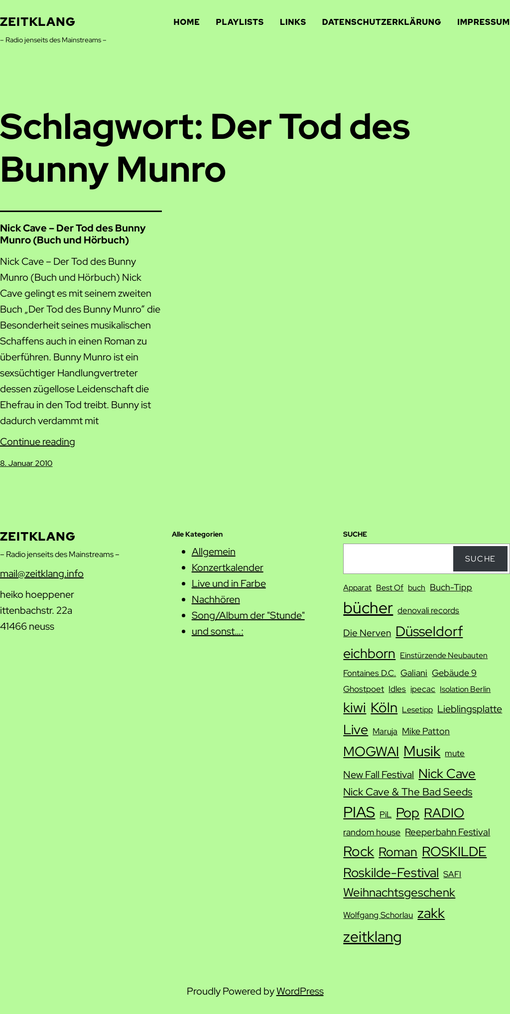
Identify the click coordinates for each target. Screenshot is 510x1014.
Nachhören (216, 599)
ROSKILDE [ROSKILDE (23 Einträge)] (454, 851)
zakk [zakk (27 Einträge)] (431, 912)
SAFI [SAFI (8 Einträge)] (452, 874)
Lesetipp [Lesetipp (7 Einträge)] (417, 709)
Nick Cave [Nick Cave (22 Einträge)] (447, 773)
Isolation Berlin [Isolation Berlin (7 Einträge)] (465, 689)
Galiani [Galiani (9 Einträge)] (413, 673)
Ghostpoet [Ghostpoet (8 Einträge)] (363, 688)
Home (187, 22)
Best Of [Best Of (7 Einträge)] (389, 587)
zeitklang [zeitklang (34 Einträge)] (372, 936)
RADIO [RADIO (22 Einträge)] (444, 812)
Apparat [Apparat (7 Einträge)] (357, 587)
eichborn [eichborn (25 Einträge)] (369, 653)
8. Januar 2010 (26, 463)
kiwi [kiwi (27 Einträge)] (354, 707)
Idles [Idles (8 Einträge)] (397, 688)
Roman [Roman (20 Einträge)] (398, 851)
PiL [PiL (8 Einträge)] (385, 814)
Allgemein (214, 551)
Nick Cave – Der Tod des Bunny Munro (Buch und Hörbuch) (73, 234)
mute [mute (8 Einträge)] (455, 753)
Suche (480, 559)
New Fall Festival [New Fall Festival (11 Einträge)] (378, 774)
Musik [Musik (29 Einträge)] (421, 751)
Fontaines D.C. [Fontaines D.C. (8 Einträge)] (369, 673)
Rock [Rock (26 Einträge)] (358, 851)
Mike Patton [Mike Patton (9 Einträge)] (426, 731)
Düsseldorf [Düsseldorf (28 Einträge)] (429, 631)
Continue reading (37, 441)
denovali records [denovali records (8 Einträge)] (428, 610)
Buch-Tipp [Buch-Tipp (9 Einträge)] (451, 587)
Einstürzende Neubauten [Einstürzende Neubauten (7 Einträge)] (444, 655)
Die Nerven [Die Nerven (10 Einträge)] (367, 633)
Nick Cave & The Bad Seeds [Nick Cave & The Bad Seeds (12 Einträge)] (407, 791)
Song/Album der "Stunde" (248, 615)
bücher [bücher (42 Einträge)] (368, 607)
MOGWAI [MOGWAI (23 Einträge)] (371, 751)
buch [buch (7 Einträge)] (416, 587)
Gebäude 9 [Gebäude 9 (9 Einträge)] (454, 673)
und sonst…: (218, 631)
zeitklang (38, 21)
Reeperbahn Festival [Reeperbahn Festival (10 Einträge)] (447, 832)
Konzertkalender (227, 567)
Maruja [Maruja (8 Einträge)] (385, 731)
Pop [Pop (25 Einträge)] (407, 812)
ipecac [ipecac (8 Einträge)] (422, 688)
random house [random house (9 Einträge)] (371, 832)
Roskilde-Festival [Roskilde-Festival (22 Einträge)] (391, 872)
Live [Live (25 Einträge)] (355, 729)
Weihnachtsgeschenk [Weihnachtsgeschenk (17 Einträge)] (399, 892)
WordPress (300, 991)
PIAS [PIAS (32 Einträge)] (359, 812)
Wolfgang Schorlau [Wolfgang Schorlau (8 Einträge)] (378, 914)
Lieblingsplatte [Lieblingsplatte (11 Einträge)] (469, 708)
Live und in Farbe (229, 583)
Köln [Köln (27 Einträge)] (384, 707)
